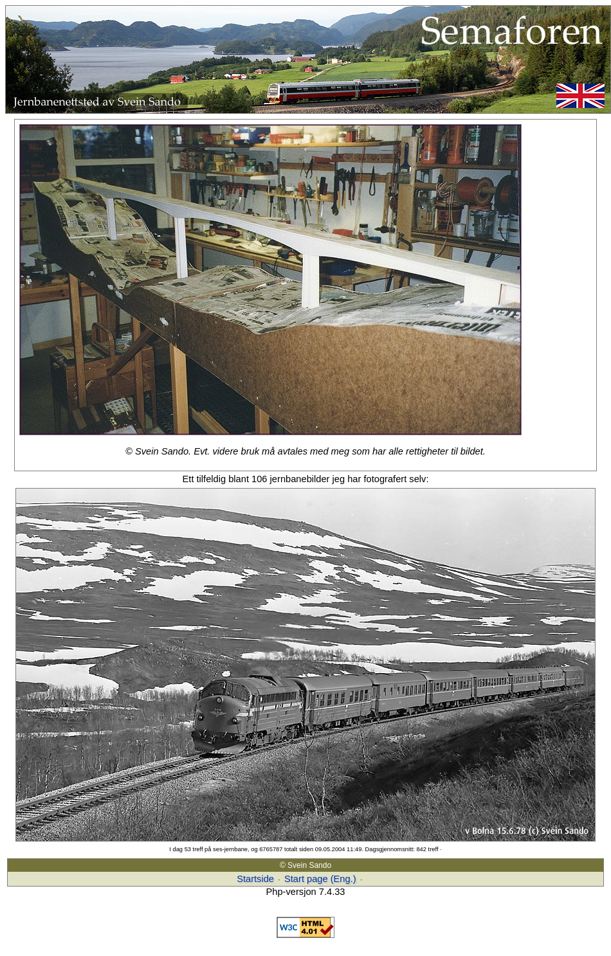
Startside (255, 879)
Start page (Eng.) (320, 879)
